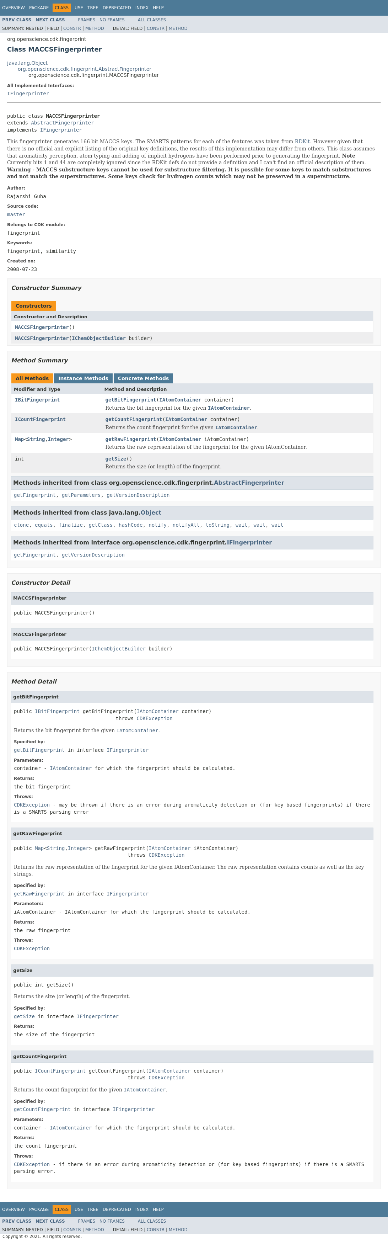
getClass (101, 525)
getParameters (81, 495)
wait (242, 525)
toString (218, 525)
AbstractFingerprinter (62, 123)
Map (19, 439)
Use (79, 7)
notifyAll (186, 525)
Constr (72, 28)
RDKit (302, 141)
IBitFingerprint (37, 400)
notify (158, 525)
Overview (13, 7)
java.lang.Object (27, 63)
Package (39, 7)
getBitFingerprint (131, 400)
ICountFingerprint (40, 419)
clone (21, 525)
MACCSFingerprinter (42, 327)
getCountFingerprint (134, 419)
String (36, 439)
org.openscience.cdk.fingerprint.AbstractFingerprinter (84, 69)
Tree (92, 7)
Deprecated (117, 7)
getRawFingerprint (131, 439)
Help (158, 7)
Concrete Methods (143, 378)
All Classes (152, 19)
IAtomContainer (180, 400)
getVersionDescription (138, 495)
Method (94, 28)
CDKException (155, 718)
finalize (70, 525)
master (16, 214)
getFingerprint (35, 495)
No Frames (112, 19)
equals (44, 525)
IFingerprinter (28, 93)
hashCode (130, 525)
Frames (87, 19)
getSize (116, 459)
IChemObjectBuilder (99, 338)
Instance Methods (83, 378)
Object (151, 512)
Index (142, 7)
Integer (58, 439)
